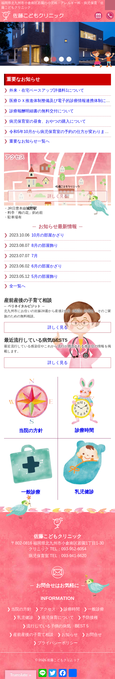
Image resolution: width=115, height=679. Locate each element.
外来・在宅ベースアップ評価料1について (46, 90)
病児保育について (58, 617)
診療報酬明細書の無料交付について (41, 111)
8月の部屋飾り (44, 245)
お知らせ (70, 634)
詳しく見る (58, 327)
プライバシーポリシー (57, 643)
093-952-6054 (110, 16)
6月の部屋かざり (46, 266)
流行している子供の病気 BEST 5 (57, 626)
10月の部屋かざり (47, 235)
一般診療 (30, 492)
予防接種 (90, 617)
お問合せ (94, 634)
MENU (110, 5)
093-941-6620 (74, 556)
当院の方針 (31, 430)
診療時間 (84, 430)
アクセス (48, 609)
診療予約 (98, 16)
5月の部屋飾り (44, 276)
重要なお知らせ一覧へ (29, 141)
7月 (34, 256)
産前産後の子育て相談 (33, 634)
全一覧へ (17, 286)
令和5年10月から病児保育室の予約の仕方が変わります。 (61, 131)
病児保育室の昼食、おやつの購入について (47, 121)
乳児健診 (84, 491)
